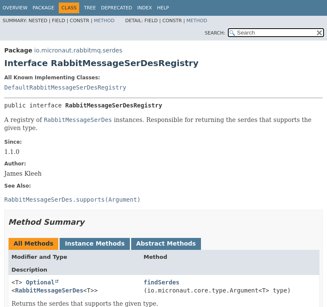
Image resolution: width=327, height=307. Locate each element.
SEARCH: (215, 33)
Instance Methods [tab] (94, 243)
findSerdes (161, 282)
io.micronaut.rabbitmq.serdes (78, 50)
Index (144, 8)
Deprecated (116, 8)
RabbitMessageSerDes (49, 290)
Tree (90, 8)
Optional (40, 282)
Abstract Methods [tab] (166, 243)
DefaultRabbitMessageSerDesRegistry (65, 87)
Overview (15, 8)
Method (104, 20)
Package (43, 8)
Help (163, 8)
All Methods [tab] (33, 243)
